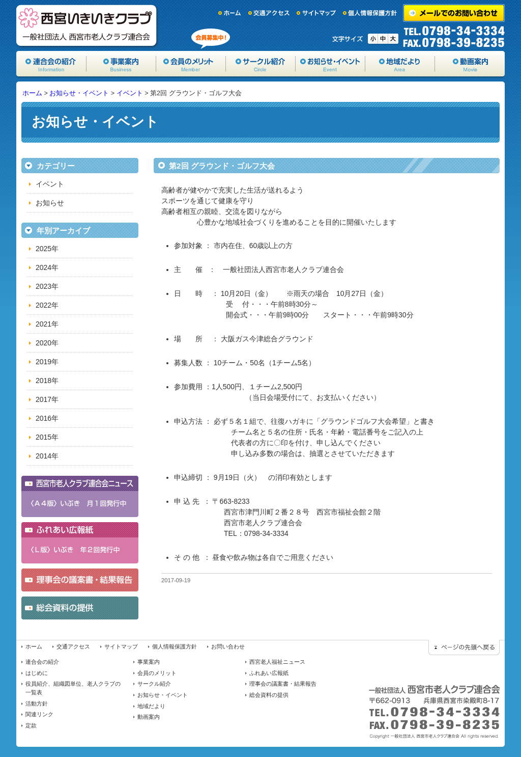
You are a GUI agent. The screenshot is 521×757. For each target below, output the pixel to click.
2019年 (47, 362)
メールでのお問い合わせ (454, 13)
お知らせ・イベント (330, 63)
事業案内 (121, 63)
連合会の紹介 (42, 662)
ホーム (230, 13)
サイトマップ (316, 13)
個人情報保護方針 (370, 13)
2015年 (47, 437)
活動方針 (36, 703)
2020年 (47, 343)
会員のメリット (191, 63)
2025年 (47, 249)
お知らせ (50, 203)
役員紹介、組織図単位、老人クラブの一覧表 (73, 688)
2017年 (47, 399)
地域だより (400, 63)
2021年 (47, 324)
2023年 (47, 286)
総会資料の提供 (268, 695)
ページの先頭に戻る (464, 647)
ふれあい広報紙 (268, 673)
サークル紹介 (261, 63)
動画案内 (470, 63)
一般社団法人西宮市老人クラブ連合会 (87, 25)
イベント (130, 93)
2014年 (47, 456)
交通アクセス (269, 13)
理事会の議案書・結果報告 (282, 684)
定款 (31, 725)
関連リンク (39, 714)
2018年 (47, 380)
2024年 (47, 267)
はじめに (36, 673)
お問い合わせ (228, 646)
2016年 (47, 418)
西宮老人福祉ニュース (277, 662)
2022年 (47, 305)
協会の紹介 (51, 63)
